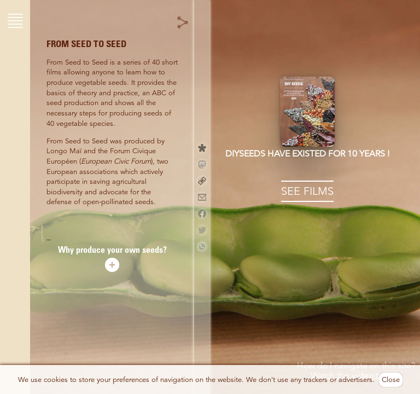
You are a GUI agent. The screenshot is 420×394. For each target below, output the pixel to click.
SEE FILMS (307, 191)
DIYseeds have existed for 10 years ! (307, 153)
